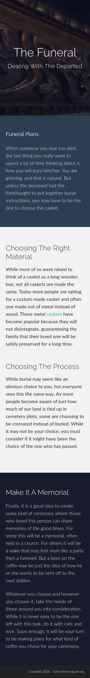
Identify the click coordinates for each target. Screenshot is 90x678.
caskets (54, 314)
